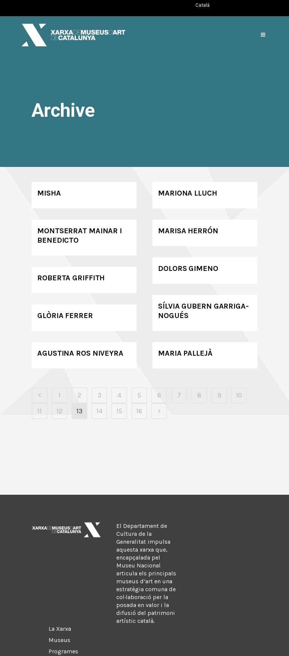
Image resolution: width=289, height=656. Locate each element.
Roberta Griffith (71, 278)
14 (99, 411)
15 (119, 411)
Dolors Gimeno (188, 268)
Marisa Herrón (188, 230)
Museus (59, 640)
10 (239, 395)
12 (59, 411)
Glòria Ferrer (65, 315)
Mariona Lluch (187, 193)
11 (39, 411)
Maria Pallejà (185, 353)
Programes (63, 651)
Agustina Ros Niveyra (80, 353)
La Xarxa (60, 628)
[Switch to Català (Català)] (202, 5)
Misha (49, 193)
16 (139, 411)
